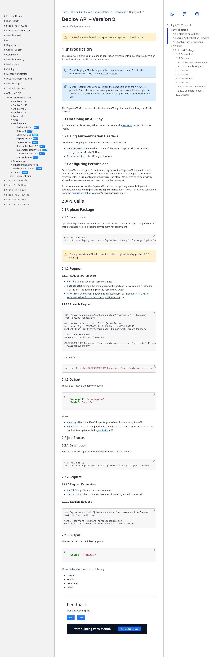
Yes (70, 617)
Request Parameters (196, 62)
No (81, 617)
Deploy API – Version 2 (179, 25)
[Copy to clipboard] (153, 235)
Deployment (119, 12)
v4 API (114, 73)
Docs (64, 12)
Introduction (180, 30)
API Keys (127, 125)
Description (187, 54)
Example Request (194, 66)
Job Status (103, 430)
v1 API (104, 73)
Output (185, 70)
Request (185, 58)
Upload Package (185, 50)
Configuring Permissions (190, 42)
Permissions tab (80, 193)
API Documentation (98, 12)
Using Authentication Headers (193, 38)
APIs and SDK (78, 12)
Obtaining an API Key (188, 34)
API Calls (177, 46)
